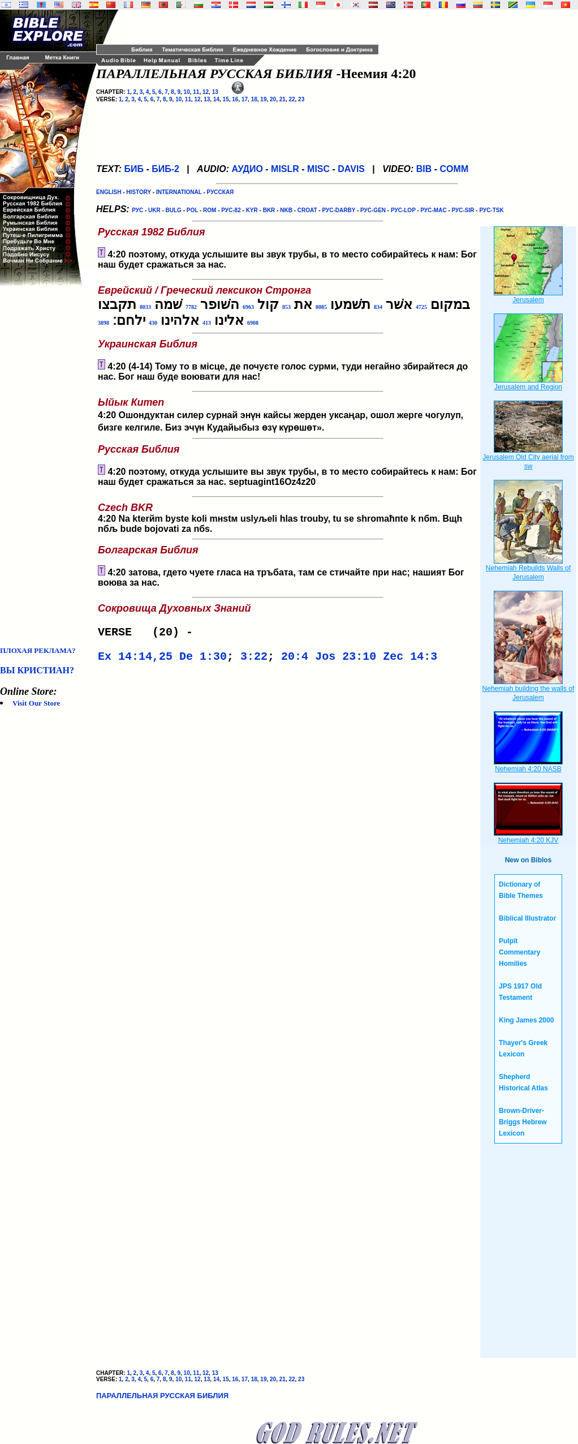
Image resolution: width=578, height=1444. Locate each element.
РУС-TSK (491, 210)
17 (244, 99)
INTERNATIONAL (179, 192)
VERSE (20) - (149, 633)
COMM (454, 169)
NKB (286, 210)
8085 (321, 307)
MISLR (285, 169)
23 (301, 99)
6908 (252, 323)
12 (205, 92)
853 (286, 307)
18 (254, 99)
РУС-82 (230, 210)
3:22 (254, 660)
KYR (252, 210)
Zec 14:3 (410, 660)
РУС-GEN (373, 210)
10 (187, 92)
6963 (248, 307)
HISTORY (138, 192)
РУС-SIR (463, 210)
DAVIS (351, 169)
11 (196, 92)
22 (291, 99)
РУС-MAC (434, 210)
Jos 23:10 (345, 660)
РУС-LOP (403, 210)
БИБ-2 (165, 169)
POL (192, 210)
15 (226, 99)
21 (282, 99)
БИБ (134, 169)
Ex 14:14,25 (135, 660)
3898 (103, 323)
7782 (191, 307)
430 (153, 323)
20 (273, 99)
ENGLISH (108, 192)
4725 (421, 307)
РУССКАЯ (220, 192)
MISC (318, 169)
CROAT (307, 210)
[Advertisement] (45, 466)
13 (215, 92)
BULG (174, 210)
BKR (269, 210)
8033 (145, 307)
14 (216, 99)
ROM (209, 210)
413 (206, 323)
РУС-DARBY (338, 210)
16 (235, 99)
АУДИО (246, 169)
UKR (154, 210)
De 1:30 (203, 660)
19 (263, 99)
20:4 (294, 660)
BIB (424, 169)
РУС (137, 210)
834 (378, 307)
